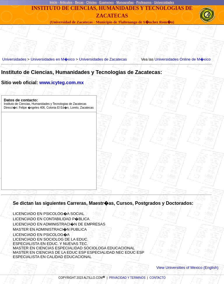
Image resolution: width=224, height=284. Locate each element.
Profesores (143, 2)
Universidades (164, 2)
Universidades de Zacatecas (103, 59)
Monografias (125, 2)
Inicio (53, 2)
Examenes (106, 2)
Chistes (91, 2)
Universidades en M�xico (53, 59)
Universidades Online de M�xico (183, 59)
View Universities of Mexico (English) (187, 267)
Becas (79, 2)
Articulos (66, 2)
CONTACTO (158, 277)
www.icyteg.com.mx (61, 82)
